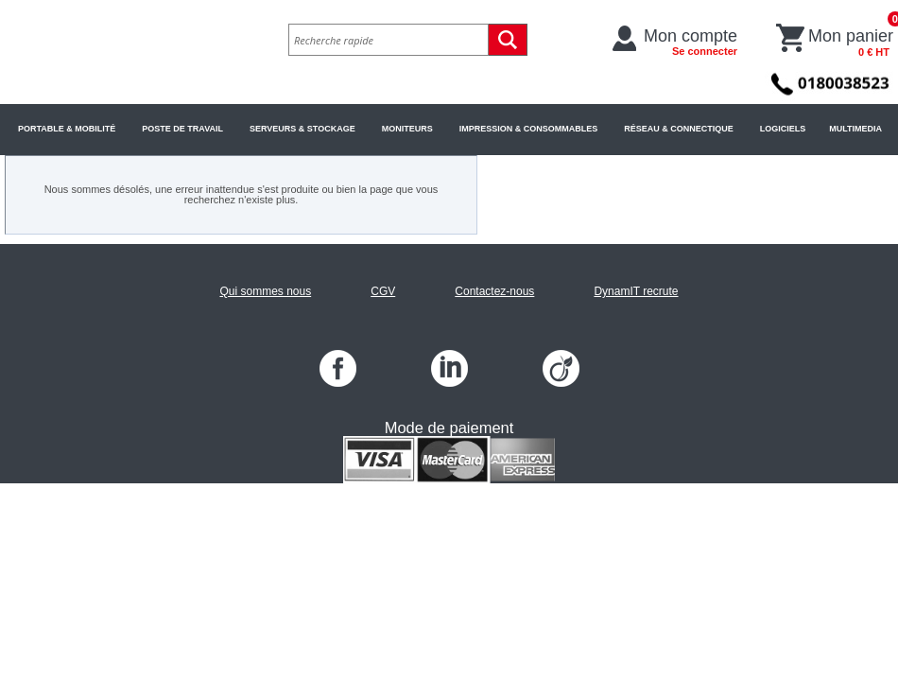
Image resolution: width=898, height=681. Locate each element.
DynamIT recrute (636, 291)
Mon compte (690, 41)
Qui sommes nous (265, 291)
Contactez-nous (494, 291)
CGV (383, 291)
